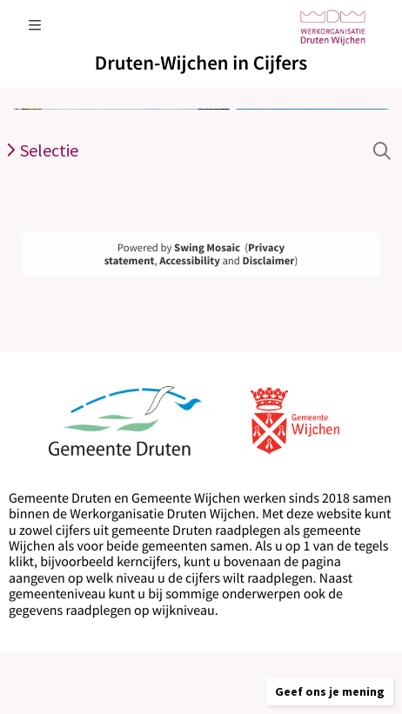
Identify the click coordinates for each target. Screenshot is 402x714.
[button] (329, 691)
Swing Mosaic (207, 248)
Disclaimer (269, 261)
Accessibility (189, 261)
